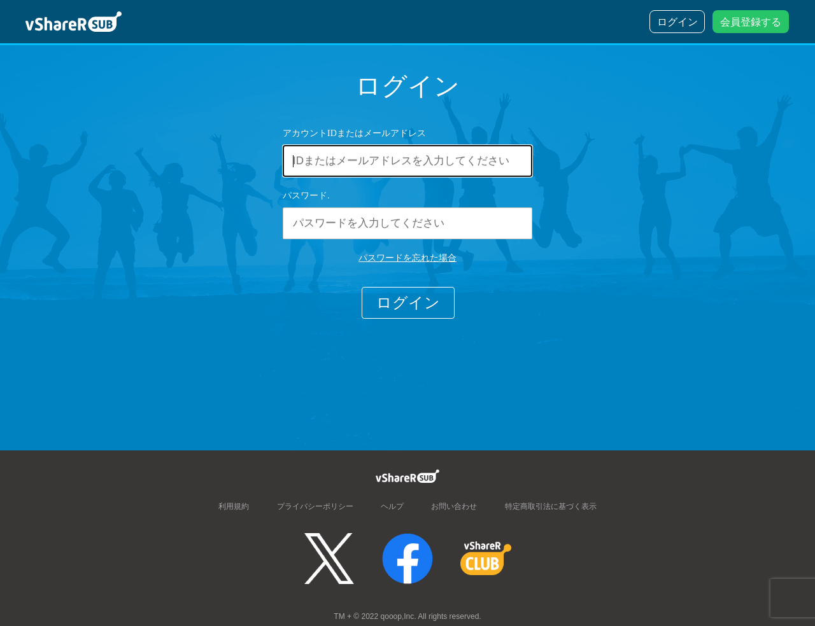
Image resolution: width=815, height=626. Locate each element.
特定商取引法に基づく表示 (551, 506)
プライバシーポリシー (315, 506)
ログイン (408, 303)
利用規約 (233, 506)
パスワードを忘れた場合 (407, 258)
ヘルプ (392, 506)
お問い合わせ (454, 506)
